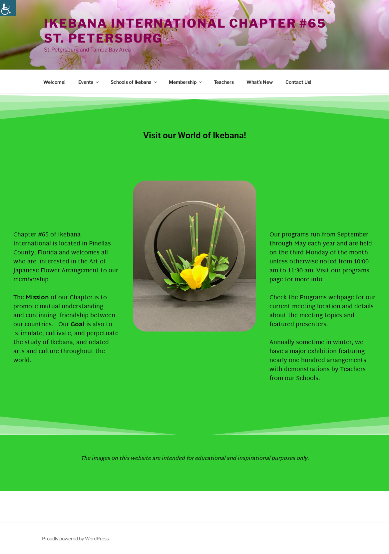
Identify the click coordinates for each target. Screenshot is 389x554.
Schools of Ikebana (134, 82)
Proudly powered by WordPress (75, 538)
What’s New (259, 82)
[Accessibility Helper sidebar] (8, 8)
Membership (186, 82)
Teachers (224, 82)
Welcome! (54, 82)
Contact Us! (298, 82)
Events (89, 82)
